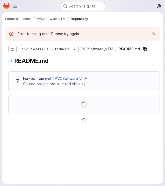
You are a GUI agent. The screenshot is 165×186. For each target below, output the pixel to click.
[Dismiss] (153, 34)
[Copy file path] (145, 49)
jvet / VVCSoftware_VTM (66, 78)
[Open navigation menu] (15, 6)
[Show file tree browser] (12, 49)
